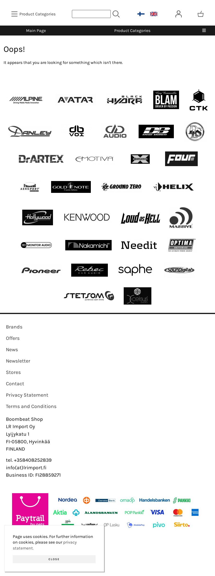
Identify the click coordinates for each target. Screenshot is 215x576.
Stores (13, 372)
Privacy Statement (27, 395)
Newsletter (18, 361)
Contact (15, 383)
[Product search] (91, 14)
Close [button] (54, 559)
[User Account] (178, 14)
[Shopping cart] (200, 14)
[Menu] (204, 30)
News (12, 349)
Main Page (36, 30)
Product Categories (132, 30)
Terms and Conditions (31, 406)
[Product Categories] (34, 14)
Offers (13, 338)
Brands (14, 327)
